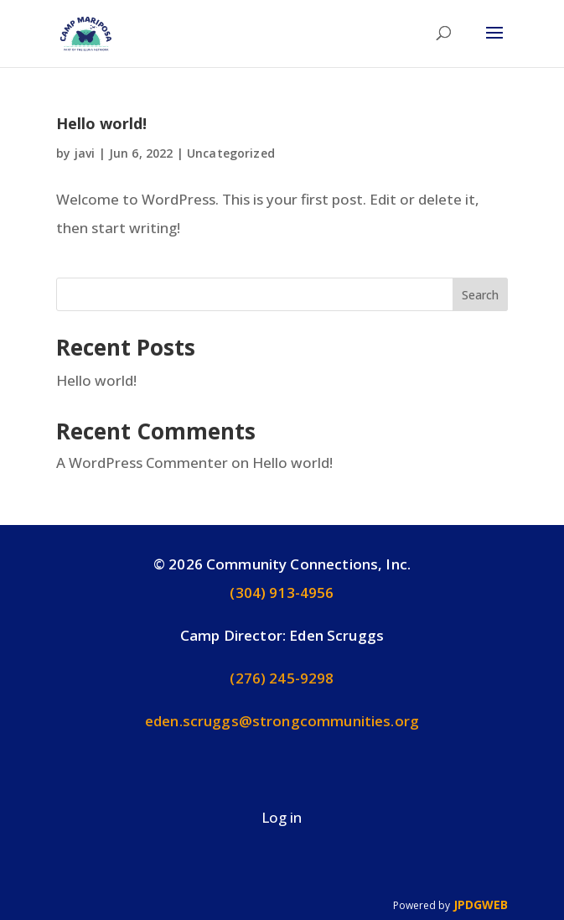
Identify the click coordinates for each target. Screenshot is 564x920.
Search (480, 295)
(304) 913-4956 (282, 592)
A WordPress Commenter (142, 462)
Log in (281, 817)
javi (85, 153)
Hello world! (101, 123)
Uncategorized (231, 153)
